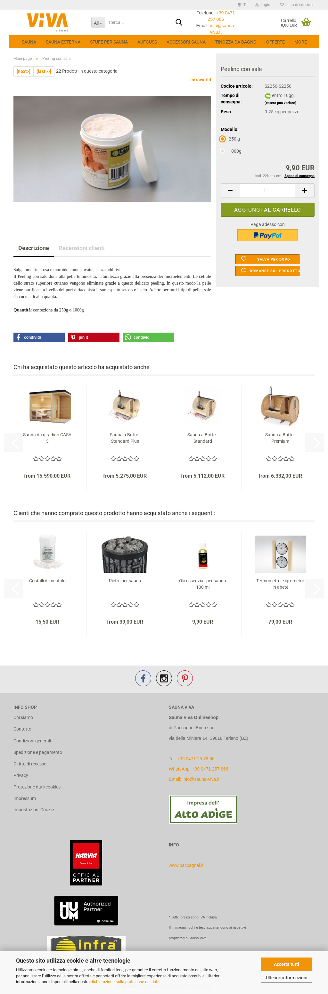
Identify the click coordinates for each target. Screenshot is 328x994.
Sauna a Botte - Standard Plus (125, 438)
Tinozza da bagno (236, 41)
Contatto (22, 728)
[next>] (23, 71)
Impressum (24, 798)
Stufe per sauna (109, 41)
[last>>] (44, 71)
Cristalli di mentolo (47, 580)
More (300, 41)
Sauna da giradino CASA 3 (47, 438)
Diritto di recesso (29, 763)
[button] (241, 5)
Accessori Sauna (186, 41)
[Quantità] (267, 190)
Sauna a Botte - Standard (202, 438)
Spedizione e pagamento (37, 752)
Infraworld (200, 79)
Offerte (275, 41)
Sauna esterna (63, 41)
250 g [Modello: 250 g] (230, 138)
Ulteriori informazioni (286, 977)
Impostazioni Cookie (33, 809)
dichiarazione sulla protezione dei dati (125, 981)
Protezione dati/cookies (37, 786)
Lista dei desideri (297, 5)
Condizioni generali (32, 740)
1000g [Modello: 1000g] (231, 151)
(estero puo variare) (280, 103)
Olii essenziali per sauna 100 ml (202, 584)
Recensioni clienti (82, 248)
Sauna (29, 41)
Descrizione (33, 248)
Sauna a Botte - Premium (280, 438)
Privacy (20, 775)
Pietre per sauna (125, 580)
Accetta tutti (286, 964)
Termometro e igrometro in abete (280, 584)
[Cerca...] (98, 22)
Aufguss (147, 41)
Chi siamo (23, 717)
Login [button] (262, 5)
